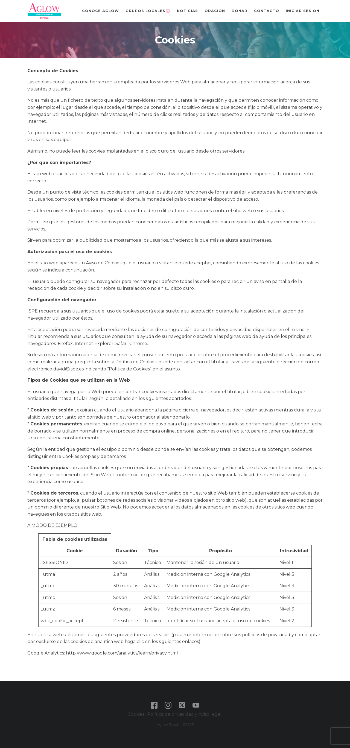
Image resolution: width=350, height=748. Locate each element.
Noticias (187, 11)
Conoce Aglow (100, 11)
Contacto (266, 11)
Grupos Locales (148, 10)
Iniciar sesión (302, 11)
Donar (239, 11)
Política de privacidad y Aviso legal (185, 714)
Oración (215, 11)
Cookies (136, 714)
